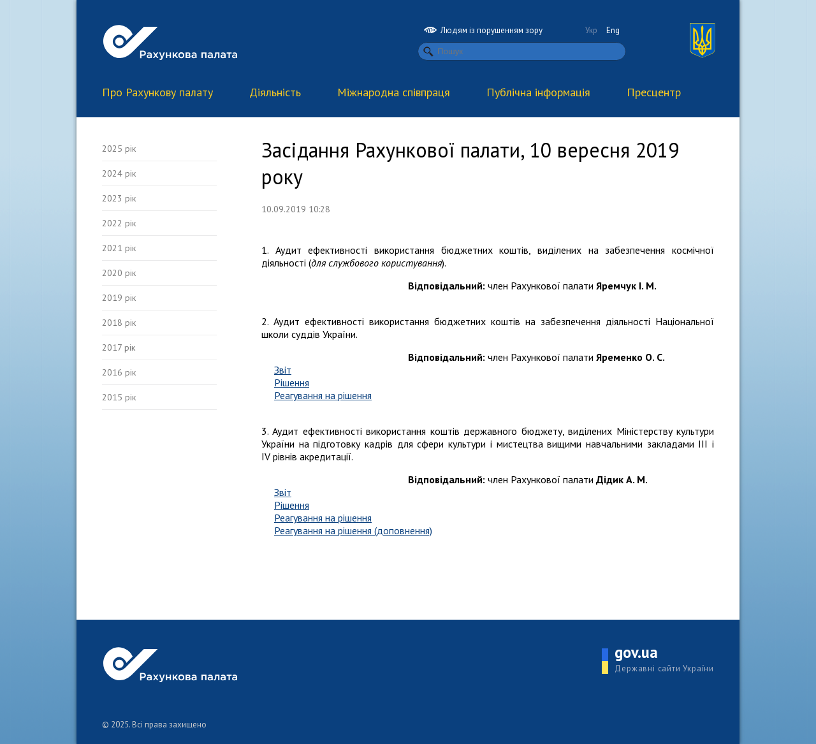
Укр (591, 30)
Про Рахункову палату (157, 92)
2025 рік (119, 148)
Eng (613, 30)
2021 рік (119, 248)
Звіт (282, 369)
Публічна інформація (538, 92)
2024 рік (119, 173)
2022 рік (119, 223)
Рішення (291, 382)
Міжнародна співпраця (393, 92)
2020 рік (119, 273)
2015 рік (119, 397)
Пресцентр (654, 92)
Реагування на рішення (323, 395)
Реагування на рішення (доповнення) (353, 530)
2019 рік (119, 297)
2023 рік (119, 198)
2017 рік (118, 347)
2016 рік (119, 372)
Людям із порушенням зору (483, 30)
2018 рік (119, 322)
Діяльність (275, 92)
